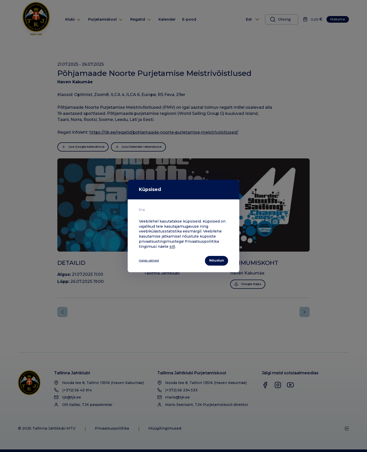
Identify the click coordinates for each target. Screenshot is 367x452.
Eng (142, 208)
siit (172, 245)
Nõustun (215, 260)
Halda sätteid (150, 260)
